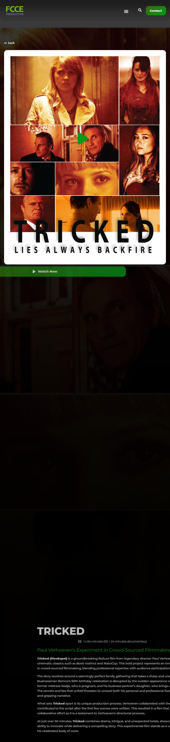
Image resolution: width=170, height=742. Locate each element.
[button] (126, 11)
